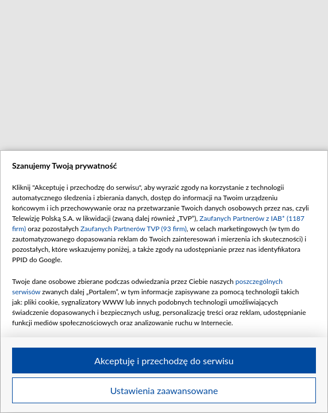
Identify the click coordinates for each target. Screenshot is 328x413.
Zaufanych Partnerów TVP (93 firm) (133, 228)
